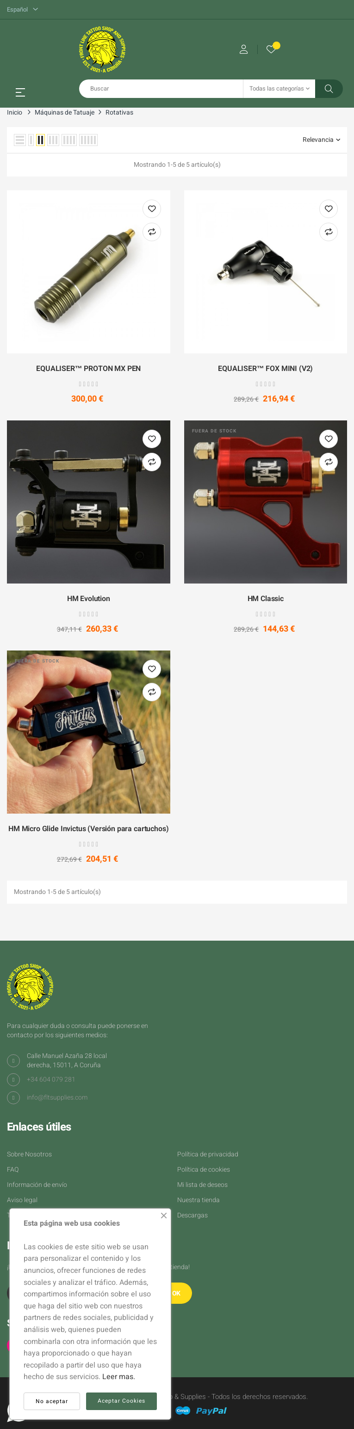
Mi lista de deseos (202, 1185)
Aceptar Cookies (121, 1401)
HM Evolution (88, 599)
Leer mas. (118, 1376)
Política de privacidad (207, 1154)
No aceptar (52, 1401)
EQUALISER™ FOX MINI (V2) (265, 369)
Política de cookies (203, 1169)
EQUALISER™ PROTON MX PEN (88, 369)
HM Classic (266, 599)
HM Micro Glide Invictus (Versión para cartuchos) (88, 829)
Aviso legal (22, 1200)
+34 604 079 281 (51, 1079)
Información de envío (37, 1185)
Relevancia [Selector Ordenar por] (321, 140)
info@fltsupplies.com (57, 1097)
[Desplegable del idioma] (22, 9)
